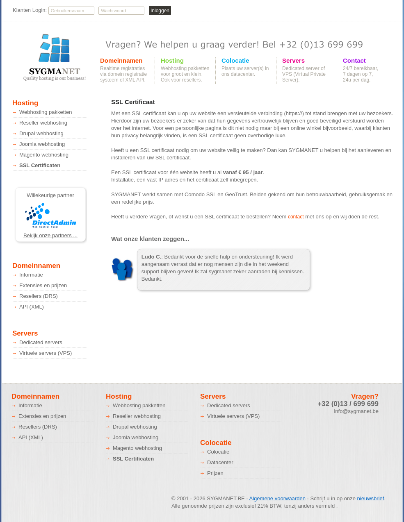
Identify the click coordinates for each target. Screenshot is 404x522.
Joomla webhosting (42, 144)
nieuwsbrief (370, 498)
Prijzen (215, 473)
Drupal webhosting (41, 133)
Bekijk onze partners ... (50, 235)
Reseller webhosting (43, 123)
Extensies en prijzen (43, 285)
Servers (293, 60)
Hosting (172, 60)
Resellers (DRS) (38, 296)
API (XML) (31, 307)
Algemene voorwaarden (277, 498)
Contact (354, 60)
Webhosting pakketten (45, 112)
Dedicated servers (40, 342)
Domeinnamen (121, 60)
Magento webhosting (43, 155)
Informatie (31, 275)
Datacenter (220, 462)
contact (296, 217)
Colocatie (235, 60)
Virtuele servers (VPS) (45, 353)
